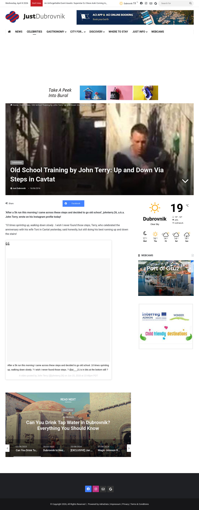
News (18, 31)
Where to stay (118, 31)
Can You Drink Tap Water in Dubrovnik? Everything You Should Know (68, 425)
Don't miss (68, 410)
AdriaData (104, 504)
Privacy (125, 504)
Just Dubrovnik (19, 188)
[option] (68, 425)
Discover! (95, 31)
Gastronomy (55, 31)
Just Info (138, 31)
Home (14, 105)
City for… (76, 31)
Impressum (115, 504)
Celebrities (34, 31)
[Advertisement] (99, 59)
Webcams (157, 31)
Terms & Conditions (139, 504)
